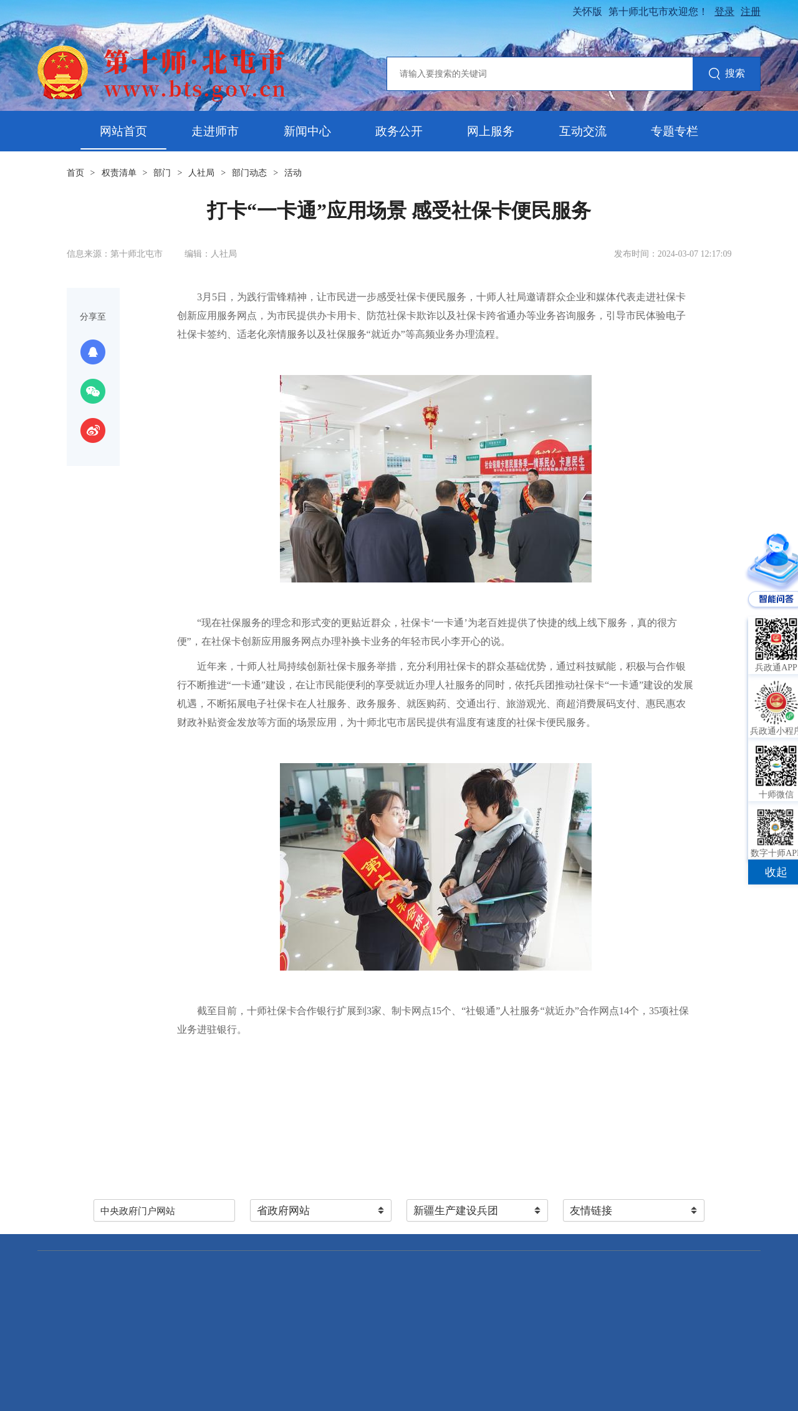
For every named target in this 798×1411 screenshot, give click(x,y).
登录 (724, 11)
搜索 (726, 74)
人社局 (201, 173)
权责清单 (119, 173)
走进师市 (215, 131)
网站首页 (123, 131)
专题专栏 (674, 131)
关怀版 (587, 11)
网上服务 (490, 131)
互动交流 (583, 131)
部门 (162, 173)
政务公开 (399, 131)
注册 (751, 11)
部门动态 (249, 173)
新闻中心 (307, 131)
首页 (75, 173)
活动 (293, 173)
